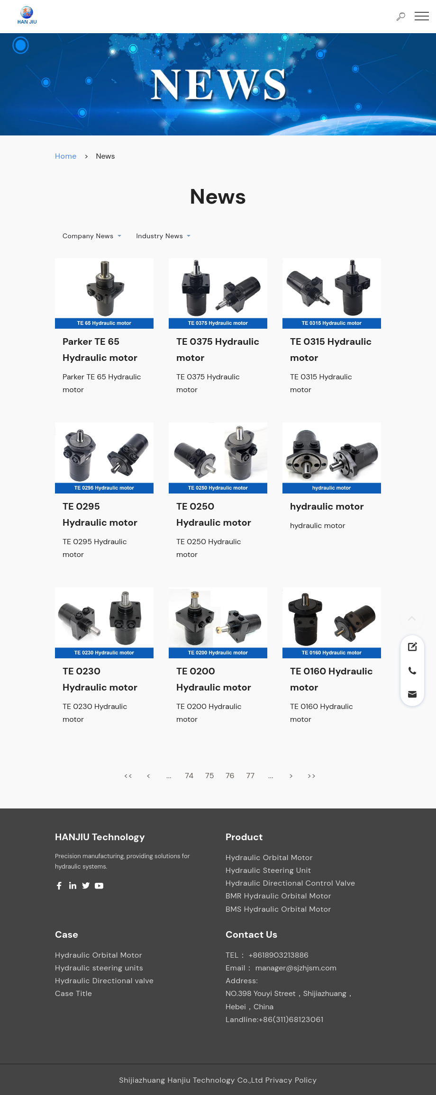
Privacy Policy (291, 1080)
